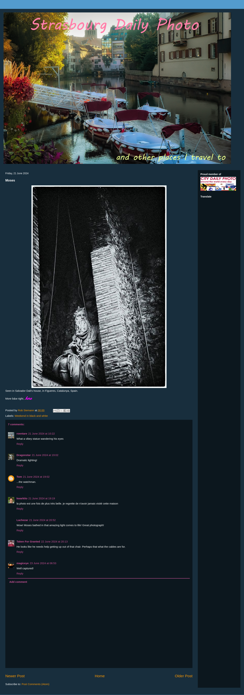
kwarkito (22, 498)
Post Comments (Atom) (35, 684)
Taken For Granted (28, 541)
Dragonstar (24, 455)
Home (100, 676)
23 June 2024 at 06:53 (43, 563)
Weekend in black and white (31, 415)
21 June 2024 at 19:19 (41, 498)
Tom (19, 476)
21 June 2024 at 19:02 (45, 455)
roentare (22, 433)
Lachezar (22, 520)
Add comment (18, 581)
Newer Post (15, 676)
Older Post (183, 676)
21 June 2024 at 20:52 (42, 520)
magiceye (23, 563)
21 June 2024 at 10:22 (41, 433)
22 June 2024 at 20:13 (54, 541)
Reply (20, 443)
